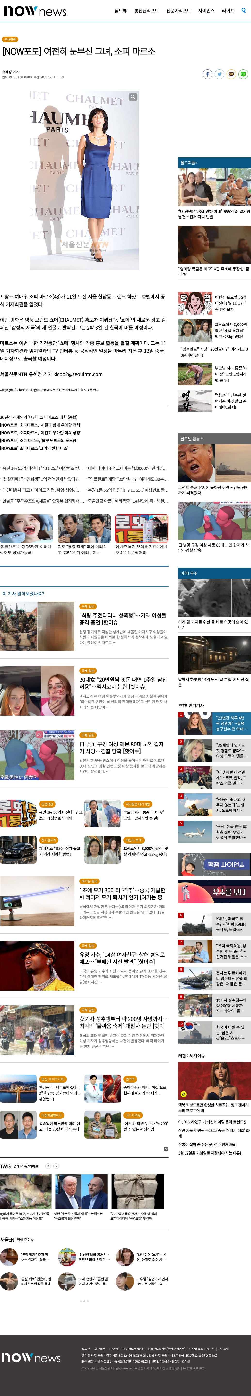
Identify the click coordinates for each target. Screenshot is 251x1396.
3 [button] (88, 1301)
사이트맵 (223, 1349)
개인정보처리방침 (133, 1349)
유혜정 (7, 71)
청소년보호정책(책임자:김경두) (166, 1349)
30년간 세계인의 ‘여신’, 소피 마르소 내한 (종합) (38, 417)
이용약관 (114, 1349)
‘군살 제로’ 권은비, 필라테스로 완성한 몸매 (36, 1281)
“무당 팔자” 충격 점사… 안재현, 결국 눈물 (35, 1259)
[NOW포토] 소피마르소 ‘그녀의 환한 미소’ (34, 448)
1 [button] (81, 1301)
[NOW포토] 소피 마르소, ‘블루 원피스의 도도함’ (38, 440)
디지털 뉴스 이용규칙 (201, 1349)
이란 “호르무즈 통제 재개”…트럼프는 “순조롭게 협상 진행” (134, 1216)
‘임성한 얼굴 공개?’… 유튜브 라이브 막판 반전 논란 (94, 1259)
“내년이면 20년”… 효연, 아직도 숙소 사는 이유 (152, 1259)
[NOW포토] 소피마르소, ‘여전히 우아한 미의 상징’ (40, 433)
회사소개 (99, 1349)
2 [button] (84, 1301)
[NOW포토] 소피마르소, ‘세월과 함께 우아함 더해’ (40, 425)
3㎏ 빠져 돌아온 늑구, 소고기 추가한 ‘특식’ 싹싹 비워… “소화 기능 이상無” (79, 1216)
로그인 (86, 1349)
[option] (80, 1199)
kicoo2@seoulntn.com (78, 374)
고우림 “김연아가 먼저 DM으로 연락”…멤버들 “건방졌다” (152, 1284)
